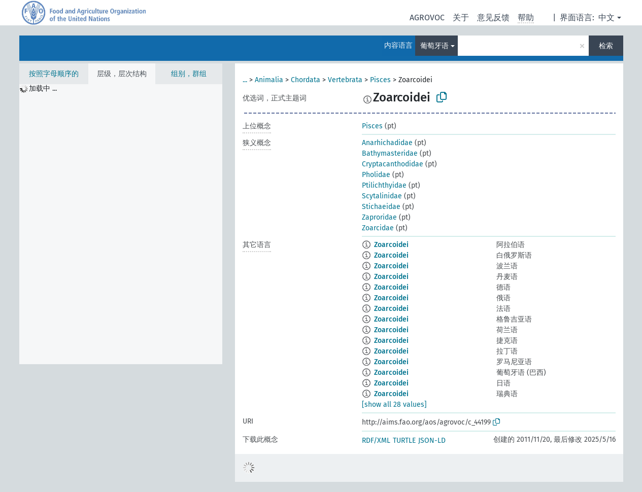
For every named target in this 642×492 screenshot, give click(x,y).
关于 (461, 17)
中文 (606, 17)
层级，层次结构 (122, 73)
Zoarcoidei (391, 244)
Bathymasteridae (390, 153)
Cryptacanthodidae (392, 164)
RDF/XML (376, 440)
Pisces (380, 80)
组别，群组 (189, 73)
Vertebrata (345, 80)
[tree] (120, 224)
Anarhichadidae (387, 142)
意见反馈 (493, 17)
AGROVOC (427, 17)
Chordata (305, 80)
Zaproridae (379, 217)
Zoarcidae (378, 228)
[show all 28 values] (394, 404)
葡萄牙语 (434, 46)
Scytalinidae (382, 196)
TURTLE (404, 440)
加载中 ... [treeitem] (43, 88)
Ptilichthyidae (384, 185)
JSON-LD (432, 440)
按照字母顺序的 (54, 73)
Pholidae (376, 174)
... (245, 80)
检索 (606, 46)
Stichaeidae (381, 206)
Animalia (269, 80)
